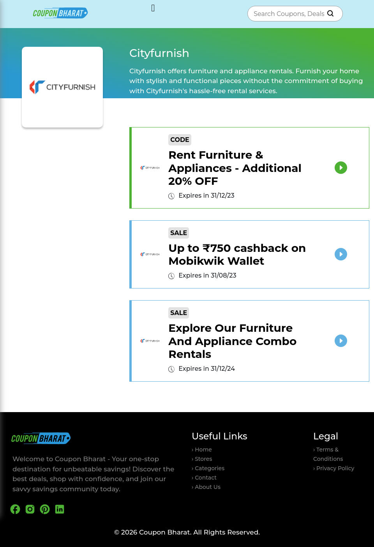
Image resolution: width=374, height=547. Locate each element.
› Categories (208, 468)
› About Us (206, 486)
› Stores (202, 458)
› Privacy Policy (333, 468)
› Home (202, 449)
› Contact (204, 477)
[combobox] (287, 14)
